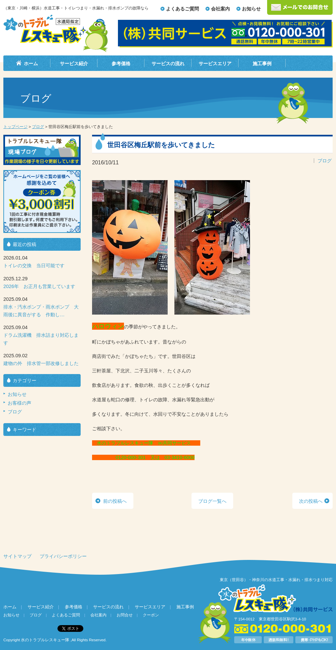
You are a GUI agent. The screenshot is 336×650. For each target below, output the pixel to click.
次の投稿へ (311, 501)
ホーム (31, 63)
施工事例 (262, 63)
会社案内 (220, 8)
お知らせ (251, 8)
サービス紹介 (74, 63)
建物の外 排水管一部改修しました (41, 363)
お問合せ (125, 615)
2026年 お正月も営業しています (39, 286)
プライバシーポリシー (63, 556)
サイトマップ (17, 556)
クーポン (151, 615)
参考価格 (121, 63)
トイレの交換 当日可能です (34, 265)
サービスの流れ (168, 63)
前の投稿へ (115, 501)
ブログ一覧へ (212, 501)
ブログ (38, 127)
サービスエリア (215, 63)
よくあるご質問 (182, 8)
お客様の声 (19, 403)
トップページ (15, 127)
